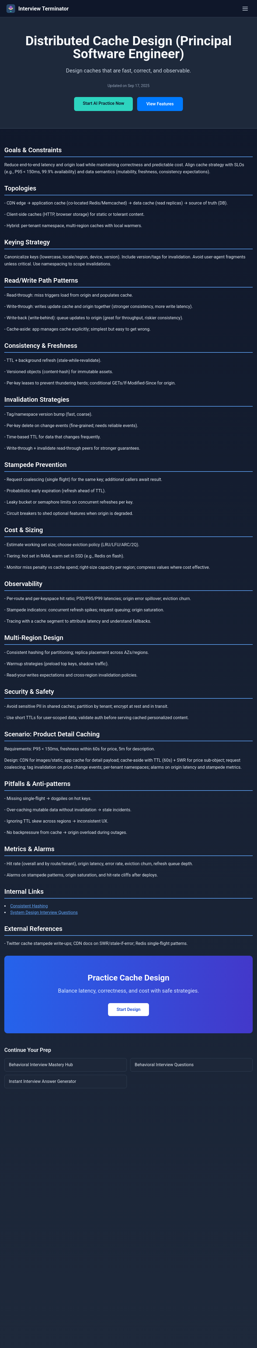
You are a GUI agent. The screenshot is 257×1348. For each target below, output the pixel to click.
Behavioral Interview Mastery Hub (41, 1064)
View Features (160, 103)
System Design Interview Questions (44, 912)
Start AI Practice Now (103, 103)
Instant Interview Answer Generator (42, 1081)
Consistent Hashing (29, 906)
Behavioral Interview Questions (164, 1064)
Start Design (129, 1009)
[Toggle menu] (245, 8)
